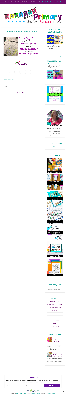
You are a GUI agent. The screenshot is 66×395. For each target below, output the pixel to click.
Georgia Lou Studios (36, 393)
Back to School (55, 301)
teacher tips (55, 326)
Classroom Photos (55, 308)
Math (39, 1)
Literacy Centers (54, 314)
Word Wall (55, 323)
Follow (55, 146)
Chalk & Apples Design (51, 393)
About (10, 1)
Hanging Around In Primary (21, 393)
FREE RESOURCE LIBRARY (21, 1)
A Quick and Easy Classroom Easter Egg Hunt (54, 62)
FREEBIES (55, 311)
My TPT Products (55, 320)
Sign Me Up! (52, 385)
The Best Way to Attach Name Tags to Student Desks (57, 354)
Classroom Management (55, 305)
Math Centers (54, 317)
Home (4, 1)
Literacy (32, 1)
